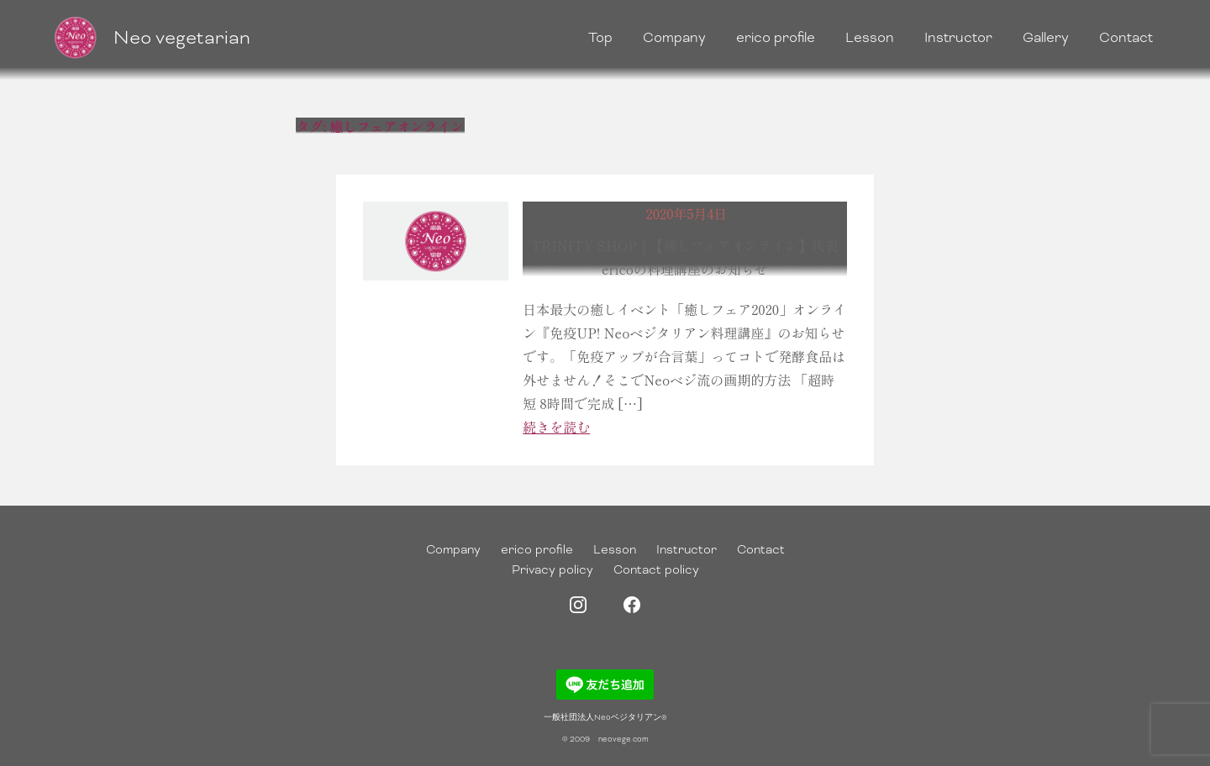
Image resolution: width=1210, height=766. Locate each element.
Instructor (958, 37)
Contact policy (656, 569)
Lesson (869, 37)
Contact (1126, 37)
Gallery (1046, 37)
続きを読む (556, 427)
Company (674, 37)
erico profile (775, 37)
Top (600, 37)
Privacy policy (552, 569)
